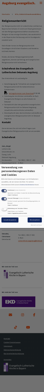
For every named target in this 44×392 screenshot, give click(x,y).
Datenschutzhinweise (27, 185)
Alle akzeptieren (35, 220)
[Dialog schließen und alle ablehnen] (42, 165)
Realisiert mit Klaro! (36, 225)
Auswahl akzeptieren (10, 220)
